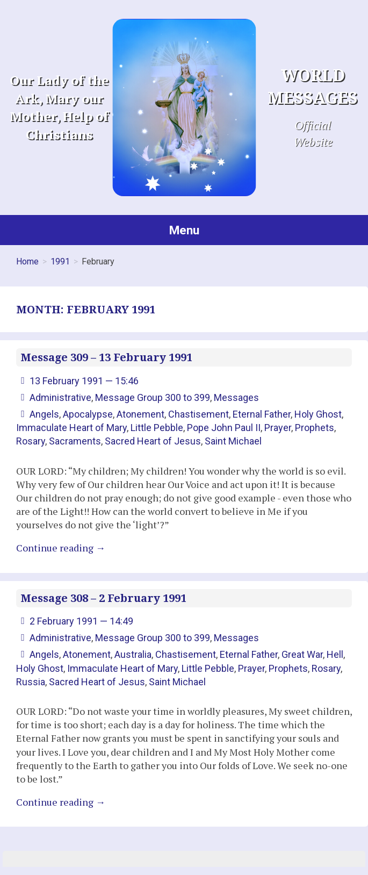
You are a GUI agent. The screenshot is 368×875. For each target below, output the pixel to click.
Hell (335, 654)
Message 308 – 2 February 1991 (103, 598)
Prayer (277, 427)
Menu (184, 230)
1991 (60, 261)
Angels (44, 414)
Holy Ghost (318, 414)
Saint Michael (233, 441)
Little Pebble (157, 427)
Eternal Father (262, 414)
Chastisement (198, 414)
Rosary (30, 441)
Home (27, 261)
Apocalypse (88, 414)
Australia (132, 654)
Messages (236, 397)
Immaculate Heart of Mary (71, 427)
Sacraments (75, 441)
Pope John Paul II (224, 427)
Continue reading (60, 547)
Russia (30, 681)
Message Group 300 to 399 (152, 397)
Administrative (60, 397)
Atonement (140, 414)
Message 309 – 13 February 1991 (106, 357)
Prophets (314, 427)
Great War (302, 654)
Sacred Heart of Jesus (153, 441)
